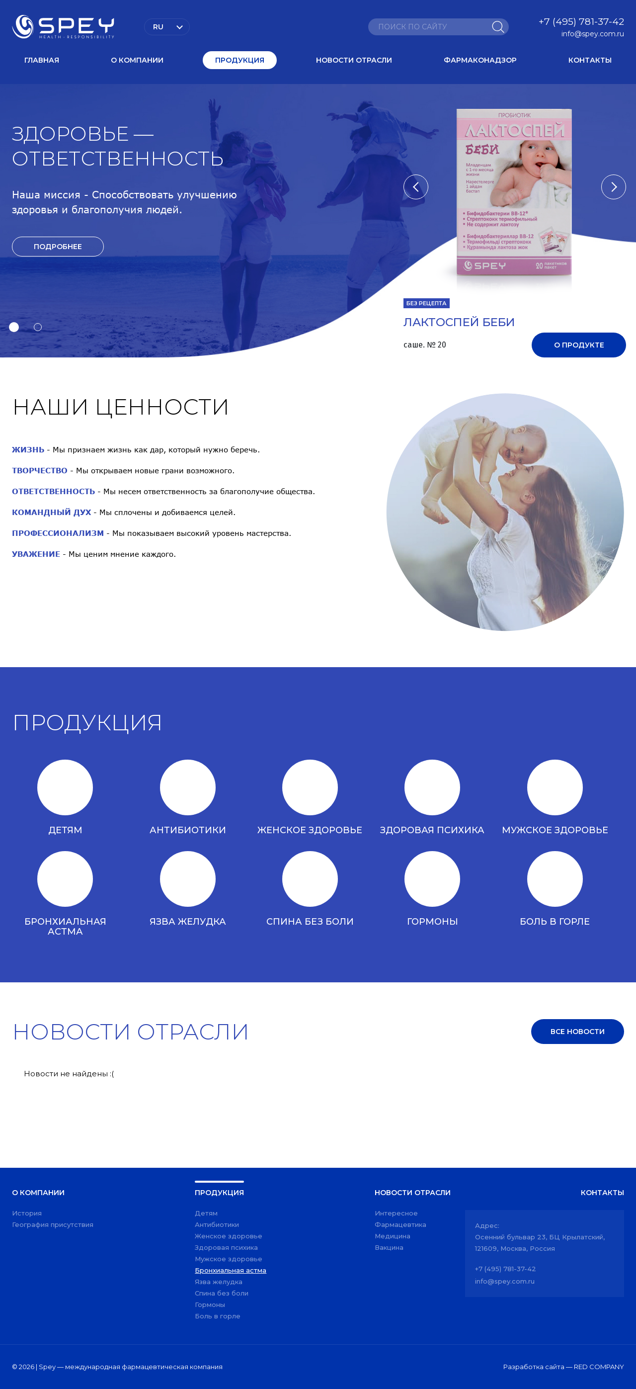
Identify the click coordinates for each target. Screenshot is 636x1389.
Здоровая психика (226, 1247)
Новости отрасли (354, 60)
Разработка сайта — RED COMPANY (563, 1367)
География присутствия (52, 1224)
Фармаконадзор (480, 60)
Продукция (239, 60)
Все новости (578, 1031)
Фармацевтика (400, 1224)
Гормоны (210, 1304)
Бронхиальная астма (230, 1270)
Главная (41, 60)
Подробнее (58, 246)
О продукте (579, 345)
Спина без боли (221, 1293)
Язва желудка (218, 1282)
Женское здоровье (228, 1236)
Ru (158, 26)
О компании (137, 60)
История (27, 1213)
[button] (14, 327)
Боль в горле (217, 1316)
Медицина (392, 1236)
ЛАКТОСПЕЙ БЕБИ (459, 322)
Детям (206, 1213)
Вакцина (389, 1247)
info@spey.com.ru (592, 33)
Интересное (396, 1213)
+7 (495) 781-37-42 (581, 21)
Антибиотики (217, 1224)
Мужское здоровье (228, 1259)
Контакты (590, 60)
